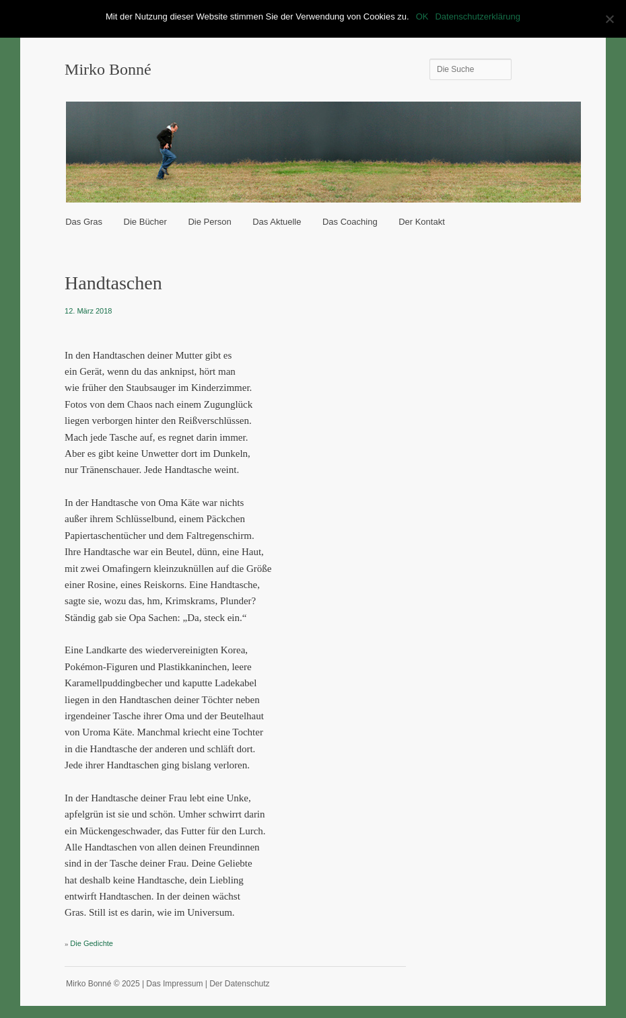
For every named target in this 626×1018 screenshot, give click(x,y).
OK (422, 16)
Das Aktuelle (276, 222)
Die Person (209, 222)
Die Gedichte (91, 943)
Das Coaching (350, 222)
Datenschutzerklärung (477, 16)
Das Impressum (174, 983)
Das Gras (83, 222)
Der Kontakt (421, 222)
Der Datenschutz (239, 983)
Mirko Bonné (108, 69)
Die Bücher (145, 222)
